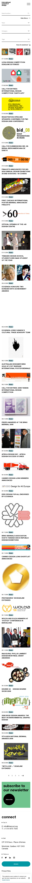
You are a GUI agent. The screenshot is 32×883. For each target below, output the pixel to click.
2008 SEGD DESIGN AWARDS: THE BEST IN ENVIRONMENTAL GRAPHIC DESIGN (16, 717)
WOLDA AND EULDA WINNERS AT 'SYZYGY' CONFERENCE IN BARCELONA (15, 620)
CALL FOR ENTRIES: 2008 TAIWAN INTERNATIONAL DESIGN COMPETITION (15, 390)
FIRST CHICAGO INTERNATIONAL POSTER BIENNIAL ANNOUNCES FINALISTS (15, 202)
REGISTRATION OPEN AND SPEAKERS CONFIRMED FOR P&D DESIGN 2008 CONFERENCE (15, 119)
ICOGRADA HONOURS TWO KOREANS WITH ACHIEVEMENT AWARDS (14, 289)
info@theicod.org (11, 826)
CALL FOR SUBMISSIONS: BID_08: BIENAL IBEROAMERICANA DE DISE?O (15, 148)
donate (16, 864)
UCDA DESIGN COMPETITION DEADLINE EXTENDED (13, 63)
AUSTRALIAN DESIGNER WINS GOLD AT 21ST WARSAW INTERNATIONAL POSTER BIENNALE (16, 366)
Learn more (6, 880)
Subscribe (9, 799)
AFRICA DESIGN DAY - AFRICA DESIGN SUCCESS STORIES (13, 455)
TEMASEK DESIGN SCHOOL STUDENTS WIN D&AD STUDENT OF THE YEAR (15, 258)
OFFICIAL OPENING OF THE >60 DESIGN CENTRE (14, 225)
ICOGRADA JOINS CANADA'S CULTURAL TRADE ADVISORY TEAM (16, 331)
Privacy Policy (6, 871)
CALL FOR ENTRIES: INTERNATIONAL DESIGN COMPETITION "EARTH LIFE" (13, 91)
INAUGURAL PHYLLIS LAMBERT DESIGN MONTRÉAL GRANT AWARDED (14, 656)
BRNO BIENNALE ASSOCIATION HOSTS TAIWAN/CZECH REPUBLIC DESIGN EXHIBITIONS (15, 538)
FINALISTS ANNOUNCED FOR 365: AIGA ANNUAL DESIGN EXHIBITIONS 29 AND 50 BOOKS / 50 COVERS (16, 171)
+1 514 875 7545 (11, 829)
